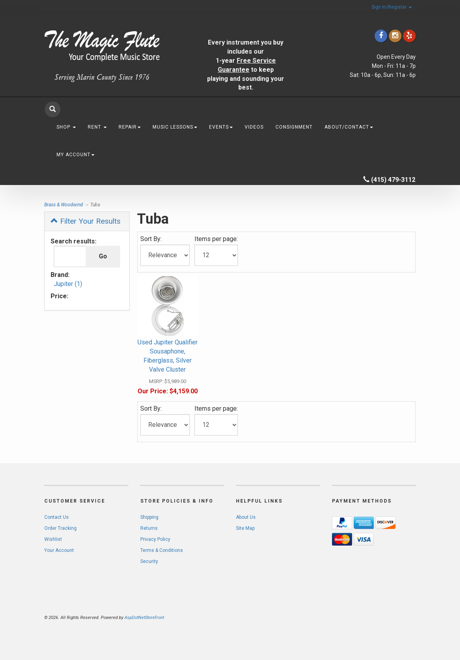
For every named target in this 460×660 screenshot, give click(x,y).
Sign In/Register (391, 7)
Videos (254, 127)
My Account (75, 154)
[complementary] (402, 616)
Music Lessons (175, 127)
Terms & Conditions (161, 550)
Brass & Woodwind (63, 205)
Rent (97, 127)
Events (221, 127)
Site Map (245, 528)
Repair (130, 127)
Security (149, 561)
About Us (246, 517)
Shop (66, 127)
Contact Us (56, 517)
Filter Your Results (86, 221)
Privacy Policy (155, 539)
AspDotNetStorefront (144, 617)
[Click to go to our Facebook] (381, 35)
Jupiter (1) (68, 284)
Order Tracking (60, 528)
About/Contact (348, 127)
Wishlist (53, 539)
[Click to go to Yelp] (409, 35)
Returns (149, 528)
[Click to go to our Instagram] (395, 35)
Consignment (294, 127)
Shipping (149, 517)
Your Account (59, 550)
